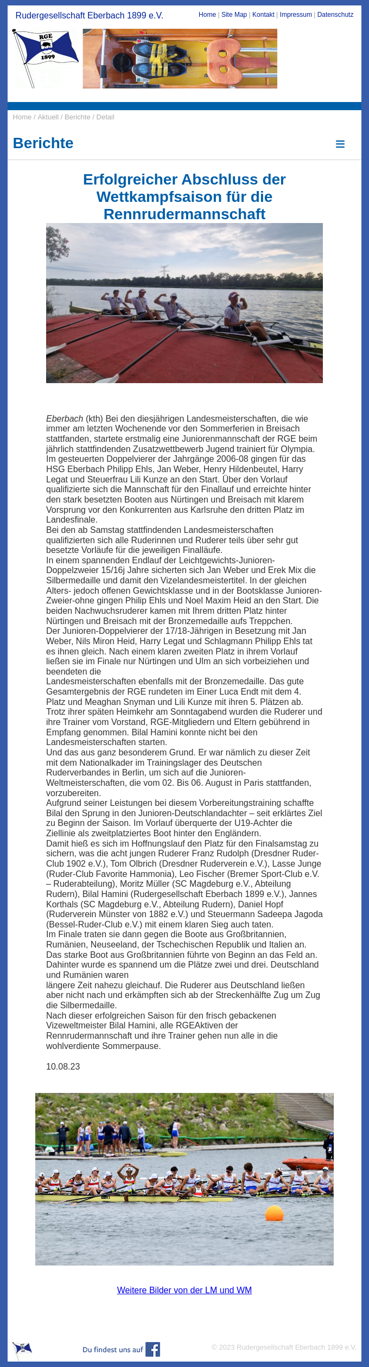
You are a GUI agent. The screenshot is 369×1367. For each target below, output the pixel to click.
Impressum (296, 14)
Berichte (78, 117)
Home (207, 14)
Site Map (234, 14)
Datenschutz (335, 14)
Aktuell (48, 117)
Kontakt (263, 14)
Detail (105, 117)
